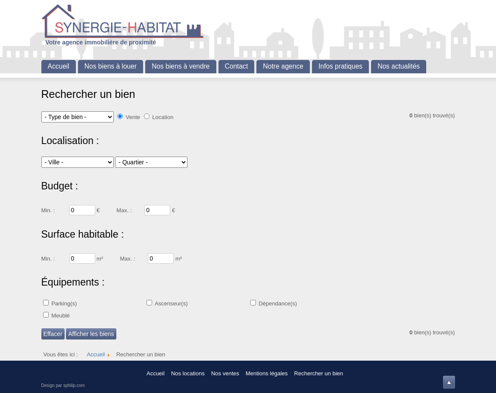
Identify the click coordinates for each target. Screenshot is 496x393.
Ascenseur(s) (171, 303)
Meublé (60, 315)
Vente (133, 117)
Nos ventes (225, 373)
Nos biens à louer (110, 66)
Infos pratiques (340, 66)
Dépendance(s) (278, 303)
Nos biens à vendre (180, 66)
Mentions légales (267, 373)
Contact (236, 66)
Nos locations (188, 373)
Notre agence (283, 66)
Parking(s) (64, 303)
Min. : (48, 210)
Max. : (123, 210)
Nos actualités (398, 66)
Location (162, 117)
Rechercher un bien (318, 373)
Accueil (58, 66)
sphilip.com (74, 385)
